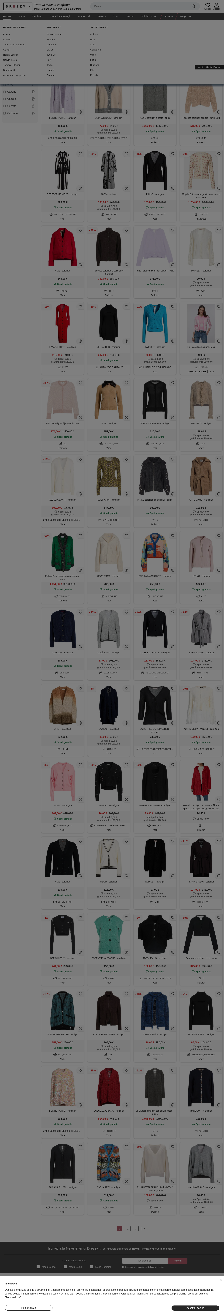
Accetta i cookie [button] (195, 1308)
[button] (221, 1279)
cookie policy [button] (12, 1293)
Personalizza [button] (28, 1307)
